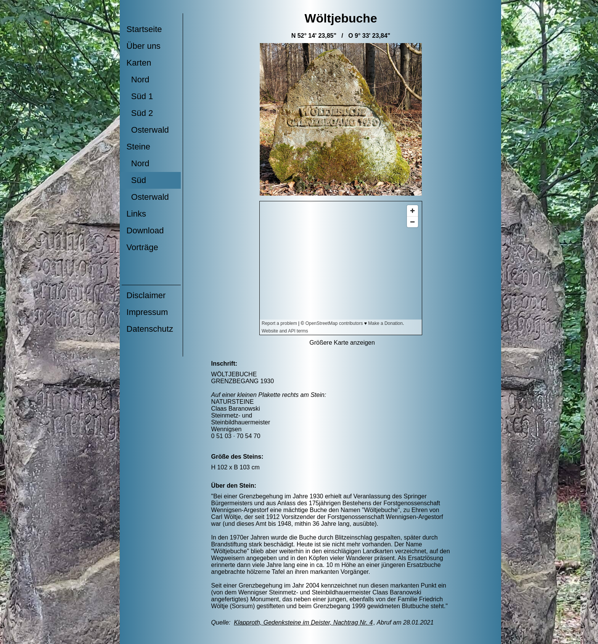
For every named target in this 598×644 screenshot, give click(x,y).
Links (136, 213)
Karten (139, 62)
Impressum (147, 312)
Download (145, 230)
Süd (136, 180)
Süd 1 (140, 96)
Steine (138, 146)
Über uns (144, 46)
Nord (138, 79)
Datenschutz (150, 329)
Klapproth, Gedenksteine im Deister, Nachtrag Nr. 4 (303, 622)
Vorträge (142, 247)
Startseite (144, 29)
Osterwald (148, 130)
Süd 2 (140, 113)
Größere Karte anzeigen (342, 342)
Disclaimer (146, 295)
